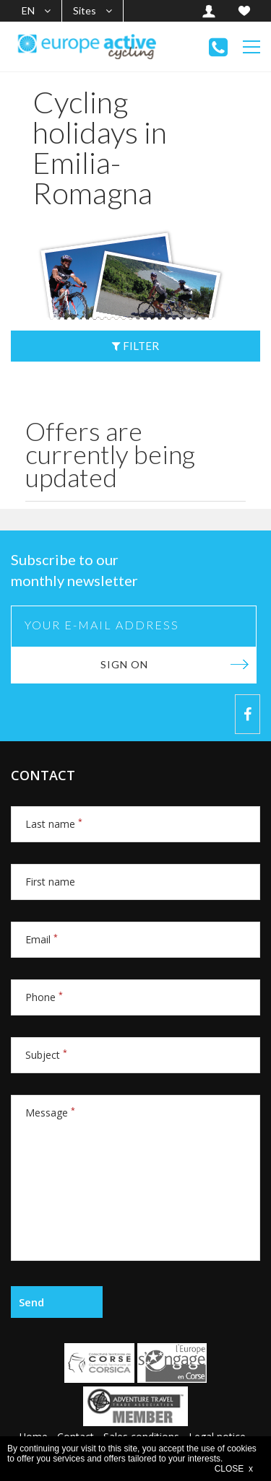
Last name (53, 824)
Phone (44, 997)
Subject (46, 1055)
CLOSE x (234, 1469)
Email (41, 939)
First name (50, 881)
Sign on (124, 664)
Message (50, 1112)
